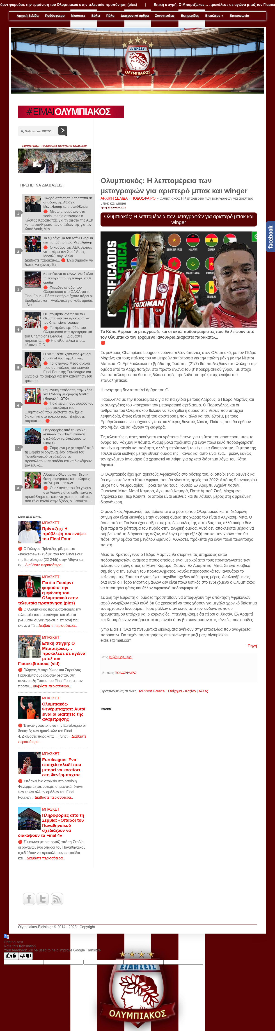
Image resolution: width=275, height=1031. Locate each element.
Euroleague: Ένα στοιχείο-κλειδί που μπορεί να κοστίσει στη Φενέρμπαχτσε (61, 767)
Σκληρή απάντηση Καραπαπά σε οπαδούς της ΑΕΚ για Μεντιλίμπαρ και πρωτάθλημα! (67, 202)
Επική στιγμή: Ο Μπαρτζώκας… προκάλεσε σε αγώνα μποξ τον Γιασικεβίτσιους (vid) (51, 653)
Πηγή (252, 646)
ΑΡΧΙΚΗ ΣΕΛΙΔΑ (114, 198)
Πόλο (110, 15)
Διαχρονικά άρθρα (135, 15)
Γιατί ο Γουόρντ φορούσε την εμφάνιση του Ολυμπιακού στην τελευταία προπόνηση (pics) (48, 592)
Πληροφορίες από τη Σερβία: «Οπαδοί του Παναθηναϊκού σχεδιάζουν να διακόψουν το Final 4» (51, 825)
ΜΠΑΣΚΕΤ (51, 523)
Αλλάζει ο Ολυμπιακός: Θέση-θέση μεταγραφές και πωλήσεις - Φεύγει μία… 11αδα (67, 478)
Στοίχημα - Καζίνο (182, 691)
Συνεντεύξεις (164, 15)
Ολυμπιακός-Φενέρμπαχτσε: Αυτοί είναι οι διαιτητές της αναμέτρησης (63, 712)
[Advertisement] (179, 137)
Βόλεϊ (95, 15)
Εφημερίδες (190, 15)
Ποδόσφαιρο (54, 15)
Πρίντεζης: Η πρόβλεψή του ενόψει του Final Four (64, 533)
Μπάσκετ (78, 15)
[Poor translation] (25, 956)
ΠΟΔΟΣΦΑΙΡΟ (143, 198)
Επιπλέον (214, 15)
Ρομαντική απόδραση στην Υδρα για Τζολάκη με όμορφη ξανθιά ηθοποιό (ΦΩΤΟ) (67, 394)
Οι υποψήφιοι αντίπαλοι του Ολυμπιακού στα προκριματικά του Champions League (66, 318)
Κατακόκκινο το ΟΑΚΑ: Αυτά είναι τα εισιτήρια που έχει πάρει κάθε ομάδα (68, 278)
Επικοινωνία (239, 15)
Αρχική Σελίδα (28, 15)
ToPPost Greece (151, 691)
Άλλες (203, 691)
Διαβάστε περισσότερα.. (44, 565)
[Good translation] (11, 956)
